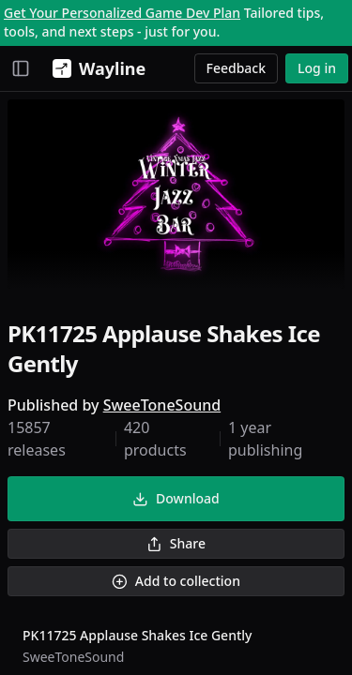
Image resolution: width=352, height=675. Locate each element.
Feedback (237, 68)
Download (175, 498)
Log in (317, 68)
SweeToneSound (162, 405)
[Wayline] (95, 68)
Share (176, 543)
